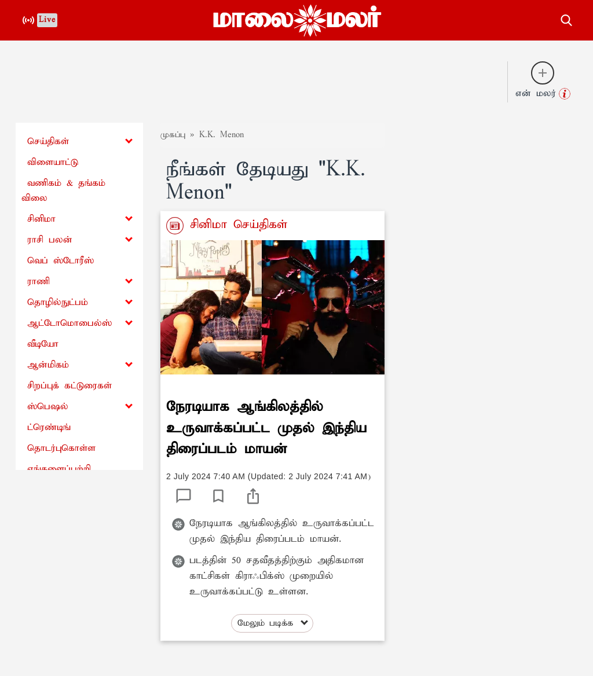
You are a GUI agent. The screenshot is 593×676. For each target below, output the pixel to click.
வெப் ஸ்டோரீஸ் (60, 260)
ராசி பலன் (49, 239)
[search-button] (566, 18)
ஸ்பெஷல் (47, 406)
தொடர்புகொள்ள (61, 448)
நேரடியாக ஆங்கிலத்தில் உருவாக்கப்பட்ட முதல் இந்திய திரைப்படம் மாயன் (266, 428)
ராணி (38, 281)
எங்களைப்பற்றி (59, 469)
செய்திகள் (48, 141)
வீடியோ (42, 344)
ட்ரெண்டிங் (49, 427)
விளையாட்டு (52, 162)
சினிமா (41, 219)
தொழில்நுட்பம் (57, 302)
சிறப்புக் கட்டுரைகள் (69, 385)
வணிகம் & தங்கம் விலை (63, 191)
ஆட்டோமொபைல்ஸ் (69, 323)
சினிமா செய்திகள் (235, 224)
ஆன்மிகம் (48, 364)
